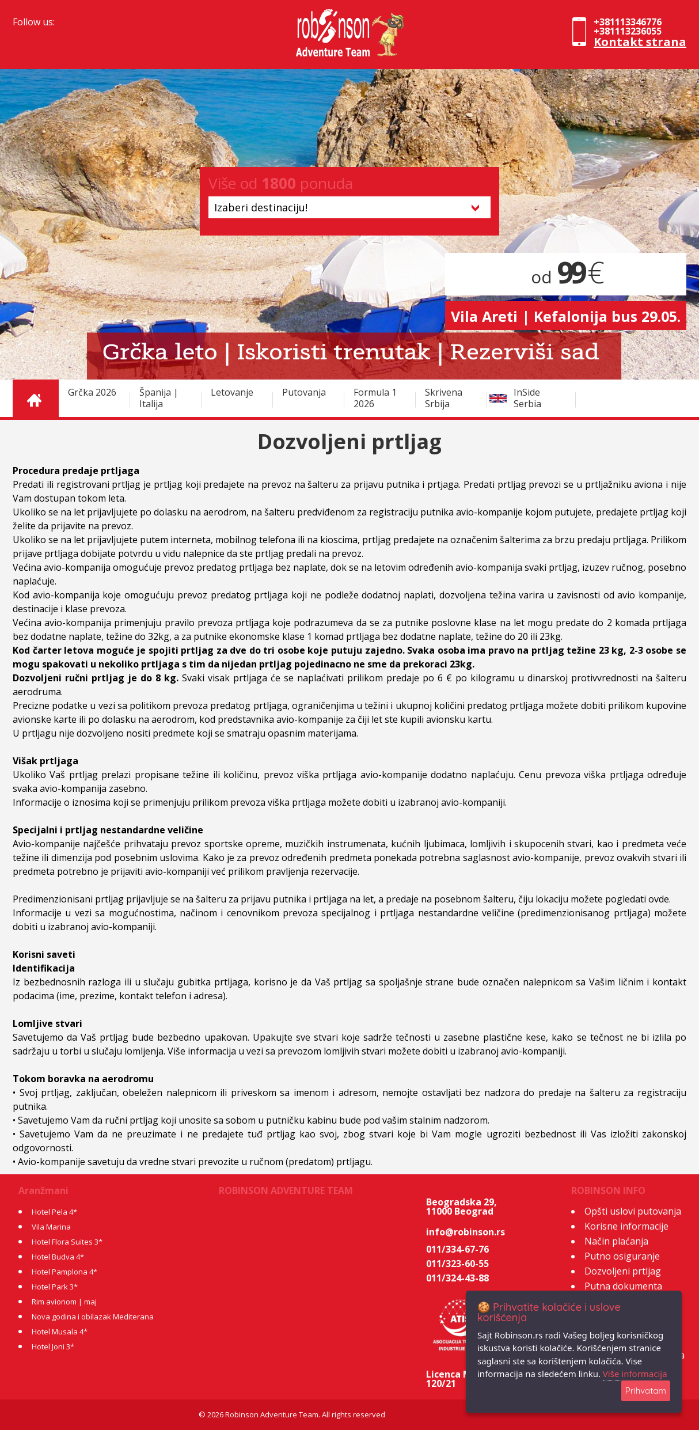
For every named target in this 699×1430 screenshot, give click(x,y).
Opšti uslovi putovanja (632, 1211)
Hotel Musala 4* (60, 1331)
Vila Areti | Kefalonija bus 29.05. (566, 316)
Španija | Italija (158, 398)
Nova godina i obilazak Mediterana (93, 1316)
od (566, 277)
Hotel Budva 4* (58, 1256)
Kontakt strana (640, 42)
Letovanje (232, 392)
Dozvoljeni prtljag (622, 1271)
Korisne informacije (626, 1226)
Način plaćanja (616, 1241)
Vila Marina (51, 1227)
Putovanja (304, 392)
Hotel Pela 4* (54, 1212)
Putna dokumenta (623, 1286)
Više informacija (635, 1373)
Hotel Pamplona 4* (64, 1271)
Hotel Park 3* (55, 1286)
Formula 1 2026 (375, 398)
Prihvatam (645, 1390)
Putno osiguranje (622, 1256)
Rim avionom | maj (64, 1301)
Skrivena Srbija (443, 398)
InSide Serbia (527, 398)
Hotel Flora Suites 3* (67, 1241)
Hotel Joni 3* (53, 1346)
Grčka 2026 (92, 392)
